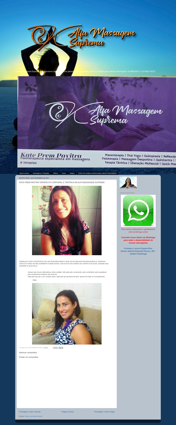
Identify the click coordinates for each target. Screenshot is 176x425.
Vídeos (55, 173)
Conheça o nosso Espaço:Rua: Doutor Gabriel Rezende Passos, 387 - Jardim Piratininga (138, 251)
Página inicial (67, 412)
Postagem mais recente (30, 412)
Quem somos (24, 173)
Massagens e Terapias (41, 173)
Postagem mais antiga (104, 412)
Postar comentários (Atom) (33, 416)
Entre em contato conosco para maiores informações (97, 173)
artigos (72, 173)
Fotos (64, 173)
